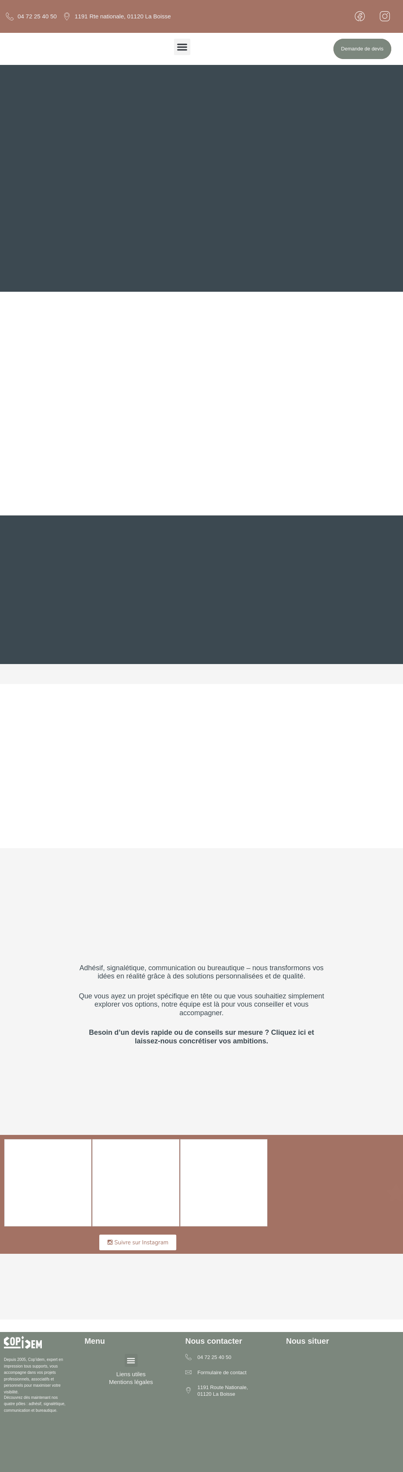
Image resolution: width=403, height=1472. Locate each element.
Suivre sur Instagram (137, 1242)
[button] (182, 47)
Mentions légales (131, 1382)
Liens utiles (131, 1374)
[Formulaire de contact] (188, 1373)
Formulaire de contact (222, 1372)
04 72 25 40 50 (214, 1357)
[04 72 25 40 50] (188, 1357)
